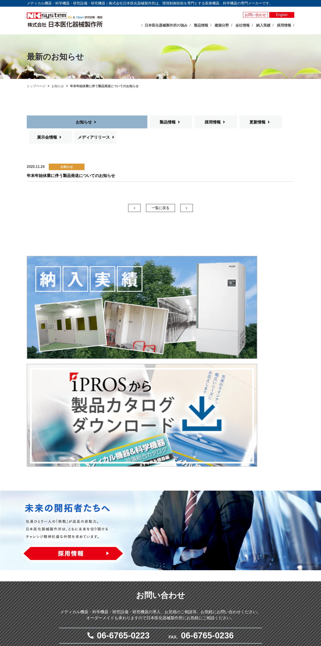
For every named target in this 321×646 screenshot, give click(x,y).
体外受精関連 (214, 572)
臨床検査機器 (214, 551)
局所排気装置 (161, 603)
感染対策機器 (214, 556)
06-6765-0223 (123, 460)
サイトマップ (260, 581)
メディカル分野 (211, 544)
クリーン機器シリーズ (167, 608)
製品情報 (90, 122)
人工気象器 (159, 551)
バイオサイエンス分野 (162, 544)
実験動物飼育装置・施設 (169, 597)
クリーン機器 (214, 577)
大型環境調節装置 (164, 562)
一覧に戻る (160, 193)
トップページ (36, 86)
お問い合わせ (255, 15)
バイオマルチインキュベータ (172, 556)
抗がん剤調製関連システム (224, 562)
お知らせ (57, 86)
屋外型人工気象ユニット (169, 587)
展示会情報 (225, 122)
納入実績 (256, 545)
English (282, 15)
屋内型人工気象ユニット (169, 582)
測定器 (156, 572)
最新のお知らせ (115, 553)
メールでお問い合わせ (158, 497)
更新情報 (180, 122)
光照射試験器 (161, 592)
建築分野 (208, 584)
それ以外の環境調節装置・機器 (173, 567)
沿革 (111, 592)
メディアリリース (271, 122)
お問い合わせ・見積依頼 (269, 566)
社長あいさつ (117, 582)
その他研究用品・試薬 (167, 613)
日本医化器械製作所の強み (122, 544)
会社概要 (114, 587)
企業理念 (114, 577)
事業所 (112, 597)
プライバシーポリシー (267, 573)
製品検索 (256, 537)
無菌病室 (211, 567)
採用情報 (135, 122)
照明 (155, 577)
